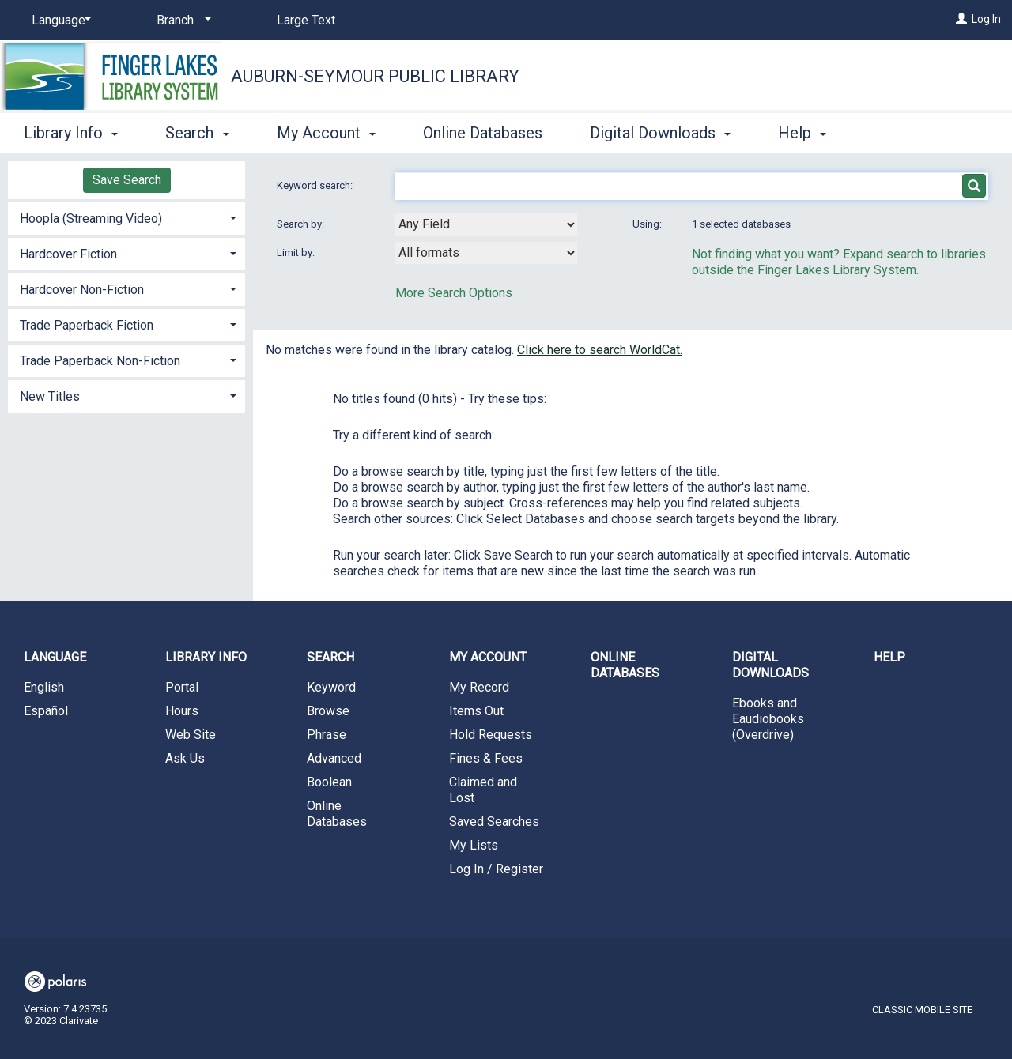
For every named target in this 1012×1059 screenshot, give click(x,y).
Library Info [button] (71, 132)
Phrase (326, 734)
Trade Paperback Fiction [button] (86, 325)
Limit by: (297, 252)
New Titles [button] (50, 396)
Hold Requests (490, 734)
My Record (479, 687)
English (44, 687)
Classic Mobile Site (922, 1010)
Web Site (190, 734)
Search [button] (196, 132)
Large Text (306, 20)
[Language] (58, 20)
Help (889, 657)
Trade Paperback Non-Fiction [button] (100, 360)
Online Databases (482, 132)
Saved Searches (494, 821)
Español (46, 710)
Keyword (331, 687)
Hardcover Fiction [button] (68, 254)
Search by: (302, 224)
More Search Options (453, 292)
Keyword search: (316, 185)
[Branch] (181, 20)
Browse (328, 710)
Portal (181, 687)
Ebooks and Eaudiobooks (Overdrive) (768, 718)
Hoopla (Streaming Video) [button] (91, 218)
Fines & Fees (486, 758)
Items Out (476, 710)
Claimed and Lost (483, 789)
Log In (986, 19)
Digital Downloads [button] (660, 132)
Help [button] (802, 132)
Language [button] (55, 657)
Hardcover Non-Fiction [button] (82, 289)
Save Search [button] (127, 179)
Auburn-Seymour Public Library (375, 76)
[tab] (126, 217)
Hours (181, 710)
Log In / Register (496, 868)
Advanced (334, 758)
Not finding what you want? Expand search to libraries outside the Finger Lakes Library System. (839, 262)
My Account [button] (326, 132)
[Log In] (961, 19)
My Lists (473, 845)
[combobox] (486, 224)
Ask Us (185, 758)
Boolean (329, 782)
